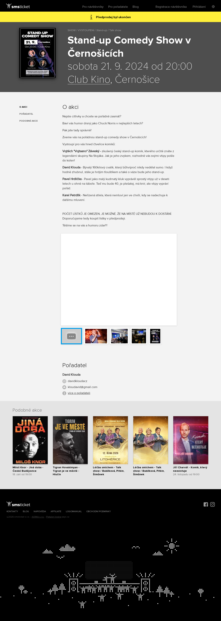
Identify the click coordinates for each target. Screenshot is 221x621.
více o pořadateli (79, 393)
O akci (23, 107)
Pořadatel (26, 114)
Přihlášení (199, 7)
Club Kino (89, 79)
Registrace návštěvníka (171, 7)
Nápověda (40, 511)
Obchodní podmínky (98, 511)
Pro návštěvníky (93, 7)
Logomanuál (74, 511)
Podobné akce (28, 120)
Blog (136, 7)
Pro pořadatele (118, 7)
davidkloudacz (77, 381)
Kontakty (12, 511)
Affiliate (56, 511)
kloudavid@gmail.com (82, 387)
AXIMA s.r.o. (38, 516)
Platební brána (53, 516)
